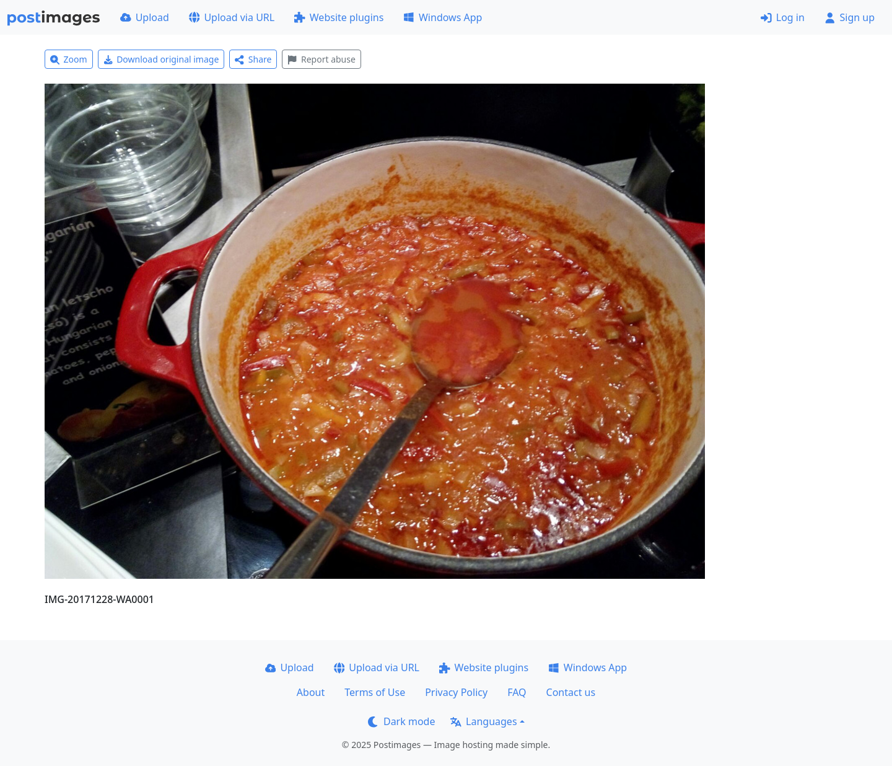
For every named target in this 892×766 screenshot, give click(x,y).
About (311, 692)
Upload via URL (231, 17)
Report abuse (321, 59)
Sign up (849, 17)
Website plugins (338, 17)
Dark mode (401, 721)
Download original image (161, 59)
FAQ (516, 692)
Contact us (571, 692)
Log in (783, 17)
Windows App (442, 17)
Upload (144, 17)
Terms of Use (374, 692)
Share (253, 59)
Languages (483, 721)
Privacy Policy (456, 692)
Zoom (68, 59)
